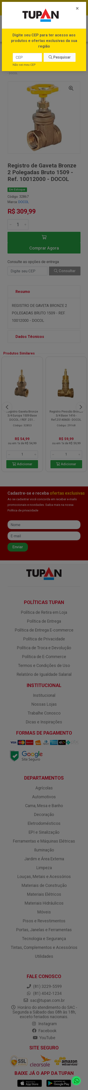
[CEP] (27, 57)
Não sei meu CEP (24, 64)
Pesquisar (60, 57)
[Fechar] (77, 8)
